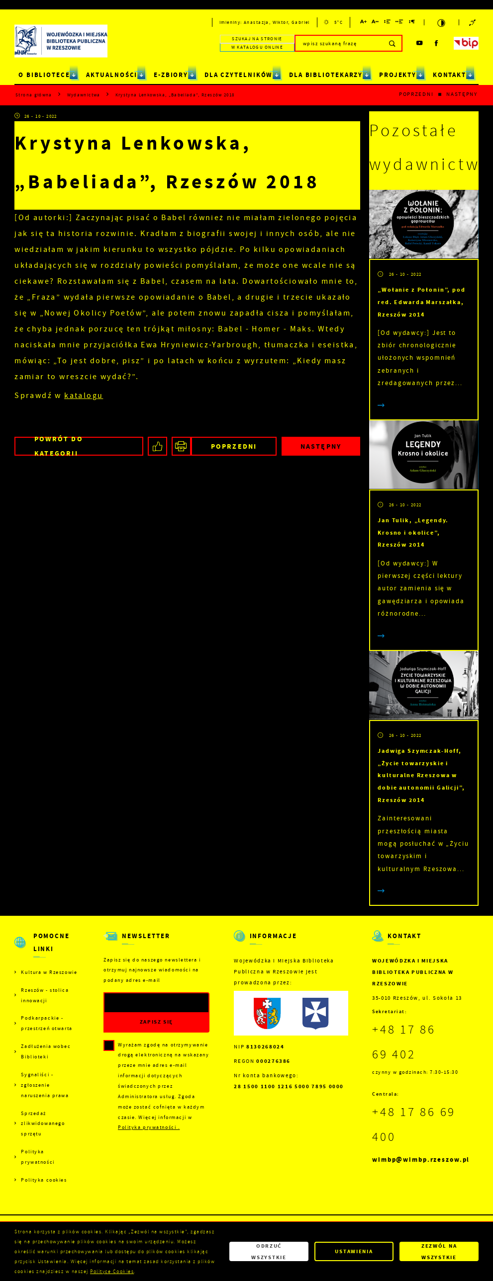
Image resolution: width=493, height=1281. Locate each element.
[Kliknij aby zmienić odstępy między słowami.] (399, 23)
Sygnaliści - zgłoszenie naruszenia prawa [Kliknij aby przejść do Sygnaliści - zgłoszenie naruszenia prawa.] (45, 1085)
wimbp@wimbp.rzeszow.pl (421, 1159)
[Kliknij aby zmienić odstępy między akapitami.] (412, 23)
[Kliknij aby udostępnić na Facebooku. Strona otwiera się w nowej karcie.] (157, 446)
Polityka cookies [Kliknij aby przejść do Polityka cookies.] (44, 1180)
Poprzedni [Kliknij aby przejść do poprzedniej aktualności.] (416, 94)
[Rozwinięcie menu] (46, 948)
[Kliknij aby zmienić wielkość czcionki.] (364, 23)
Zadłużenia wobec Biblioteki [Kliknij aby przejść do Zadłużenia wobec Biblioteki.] (46, 1051)
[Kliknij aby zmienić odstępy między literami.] (375, 23)
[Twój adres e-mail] (141, 1003)
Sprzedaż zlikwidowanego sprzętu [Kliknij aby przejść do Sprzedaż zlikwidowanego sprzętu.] (43, 1123)
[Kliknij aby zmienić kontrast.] (441, 22)
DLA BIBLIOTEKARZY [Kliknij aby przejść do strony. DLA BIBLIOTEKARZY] (326, 75)
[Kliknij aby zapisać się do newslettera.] (156, 1022)
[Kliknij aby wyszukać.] (392, 43)
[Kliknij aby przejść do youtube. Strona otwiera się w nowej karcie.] (419, 43)
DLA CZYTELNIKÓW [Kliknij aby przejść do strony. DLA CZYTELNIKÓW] (238, 75)
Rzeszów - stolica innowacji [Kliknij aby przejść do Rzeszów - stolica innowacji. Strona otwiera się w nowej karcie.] (45, 995)
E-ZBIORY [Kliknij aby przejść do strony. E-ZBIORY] (171, 75)
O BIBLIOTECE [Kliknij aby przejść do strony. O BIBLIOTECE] (44, 75)
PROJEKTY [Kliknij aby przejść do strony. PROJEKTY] (397, 75)
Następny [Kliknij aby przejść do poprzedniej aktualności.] (462, 94)
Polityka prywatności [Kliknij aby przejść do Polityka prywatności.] (37, 1156)
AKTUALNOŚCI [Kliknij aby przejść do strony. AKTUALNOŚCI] (111, 75)
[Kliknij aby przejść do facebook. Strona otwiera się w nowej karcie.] (437, 43)
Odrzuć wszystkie (269, 1251)
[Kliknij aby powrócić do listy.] (440, 94)
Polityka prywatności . (149, 1127)
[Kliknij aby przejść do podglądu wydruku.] (181, 446)
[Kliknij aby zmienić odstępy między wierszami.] (388, 23)
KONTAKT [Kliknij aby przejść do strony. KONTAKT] (449, 75)
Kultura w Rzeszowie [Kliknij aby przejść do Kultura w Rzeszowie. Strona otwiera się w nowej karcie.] (49, 972)
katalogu (83, 395)
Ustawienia (354, 1251)
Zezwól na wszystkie (439, 1251)
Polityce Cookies (112, 1272)
